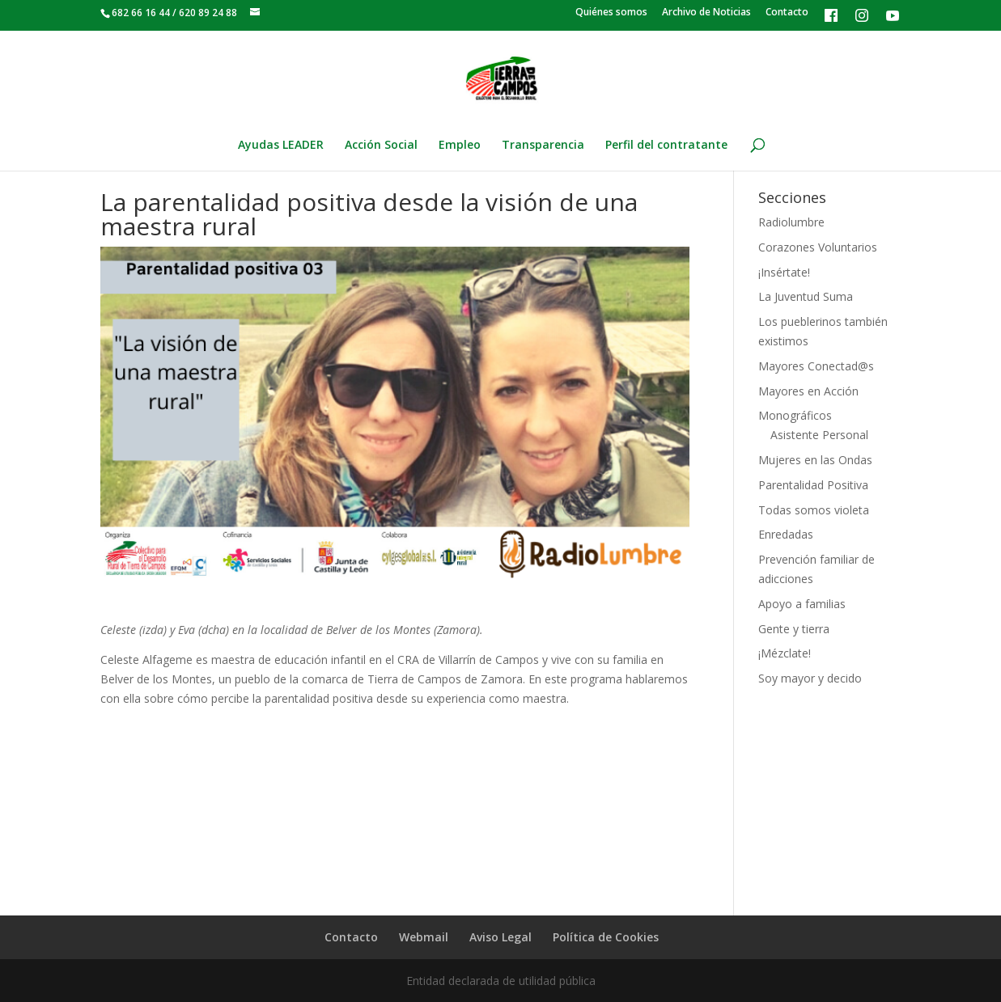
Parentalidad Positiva (813, 485)
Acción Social (381, 145)
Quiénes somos (611, 13)
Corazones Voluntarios (817, 247)
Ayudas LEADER (281, 145)
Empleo (460, 145)
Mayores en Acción (808, 391)
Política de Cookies (606, 937)
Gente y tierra (793, 628)
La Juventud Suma (805, 296)
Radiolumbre (791, 222)
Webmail (423, 937)
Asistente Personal (819, 434)
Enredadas (785, 534)
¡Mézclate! (784, 653)
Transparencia (543, 145)
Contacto (787, 13)
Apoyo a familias (802, 603)
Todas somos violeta (813, 510)
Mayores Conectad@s (816, 366)
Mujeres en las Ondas (815, 459)
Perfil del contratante (666, 145)
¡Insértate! (784, 272)
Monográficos (795, 415)
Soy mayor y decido (810, 678)
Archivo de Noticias (706, 13)
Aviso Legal (500, 937)
